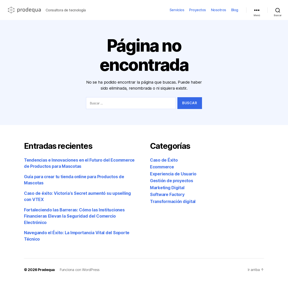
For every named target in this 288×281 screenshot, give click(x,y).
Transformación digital (173, 201)
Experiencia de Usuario (173, 173)
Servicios (177, 10)
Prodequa (46, 270)
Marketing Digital (167, 187)
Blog (234, 10)
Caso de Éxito (164, 160)
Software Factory (167, 194)
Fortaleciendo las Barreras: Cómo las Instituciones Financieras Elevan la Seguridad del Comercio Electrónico (74, 216)
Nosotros (218, 10)
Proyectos (197, 10)
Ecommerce (162, 166)
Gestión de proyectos (171, 180)
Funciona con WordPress (80, 270)
